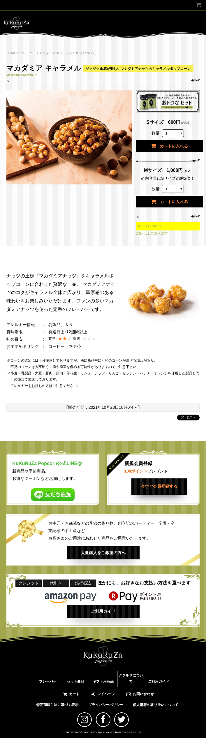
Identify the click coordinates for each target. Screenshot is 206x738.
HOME (11, 53)
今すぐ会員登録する (159, 486)
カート (71, 694)
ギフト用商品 (103, 681)
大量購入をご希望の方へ (103, 552)
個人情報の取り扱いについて (155, 705)
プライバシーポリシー (105, 705)
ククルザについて (131, 678)
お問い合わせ (140, 694)
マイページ (103, 694)
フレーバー (28, 53)
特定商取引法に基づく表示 (57, 705)
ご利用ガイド (103, 611)
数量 (156, 133)
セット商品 (75, 681)
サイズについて (150, 226)
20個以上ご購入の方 (152, 233)
